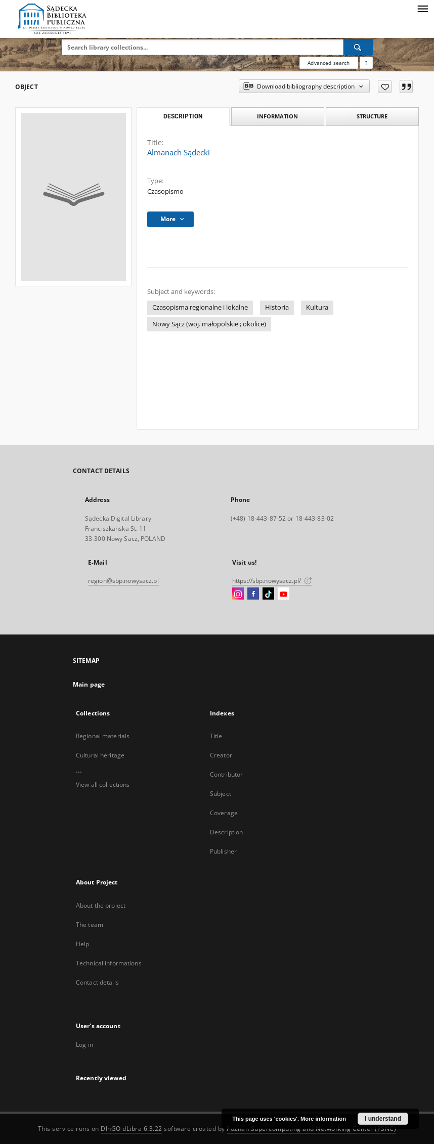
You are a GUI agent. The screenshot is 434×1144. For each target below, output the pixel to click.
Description (226, 832)
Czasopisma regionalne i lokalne (200, 307)
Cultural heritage (100, 755)
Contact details (97, 982)
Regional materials (102, 736)
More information (323, 1119)
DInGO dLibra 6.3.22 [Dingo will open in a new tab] (131, 1128)
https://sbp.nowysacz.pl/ (272, 580)
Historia (277, 307)
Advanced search (329, 62)
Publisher (223, 851)
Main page (89, 684)
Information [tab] (277, 116)
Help (82, 944)
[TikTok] (268, 594)
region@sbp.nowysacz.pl (123, 580)
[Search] (358, 47)
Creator (221, 755)
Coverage (224, 813)
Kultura (317, 307)
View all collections (102, 784)
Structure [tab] (372, 116)
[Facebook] (253, 594)
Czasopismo (165, 191)
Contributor (226, 774)
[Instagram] (238, 594)
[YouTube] (283, 594)
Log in (84, 1044)
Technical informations (109, 963)
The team (89, 924)
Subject (220, 793)
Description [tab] (182, 116)
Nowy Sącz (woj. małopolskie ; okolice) (209, 324)
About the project (100, 905)
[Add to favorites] (385, 86)
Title (216, 736)
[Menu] (422, 8)
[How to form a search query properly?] (366, 63)
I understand (383, 1118)
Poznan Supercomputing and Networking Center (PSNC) (311, 1128)
